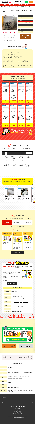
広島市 (23, 388)
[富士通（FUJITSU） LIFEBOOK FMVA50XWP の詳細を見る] (24, 191)
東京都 (18, 298)
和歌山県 (21, 306)
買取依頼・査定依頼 (25, 36)
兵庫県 (12, 306)
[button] (31, 194)
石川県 (21, 300)
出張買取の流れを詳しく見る (17, 252)
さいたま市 (25, 296)
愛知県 (24, 302)
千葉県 (12, 298)
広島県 (20, 388)
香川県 (15, 311)
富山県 (18, 300)
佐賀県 (18, 394)
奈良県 (18, 306)
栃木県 (15, 296)
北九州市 (11, 394)
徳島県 (12, 311)
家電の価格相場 (11, 6)
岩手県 (12, 373)
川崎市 (27, 298)
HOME (2, 4)
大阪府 (20, 384)
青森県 (9, 373)
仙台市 (17, 373)
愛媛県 (18, 311)
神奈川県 (21, 298)
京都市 (17, 384)
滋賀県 (12, 384)
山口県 (26, 388)
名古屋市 (26, 302)
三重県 (9, 384)
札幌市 (15, 291)
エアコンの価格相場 (17, 6)
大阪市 (23, 384)
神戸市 (15, 306)
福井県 (24, 300)
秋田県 (20, 373)
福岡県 (9, 394)
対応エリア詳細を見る (11, 283)
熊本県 (24, 394)
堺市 (25, 384)
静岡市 (18, 302)
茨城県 (12, 296)
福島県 (26, 373)
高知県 (21, 311)
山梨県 (27, 300)
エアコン (4, 83)
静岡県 (15, 302)
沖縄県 (12, 395)
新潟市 (15, 300)
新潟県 (12, 300)
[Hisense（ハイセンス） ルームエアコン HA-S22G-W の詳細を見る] (10, 191)
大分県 (29, 394)
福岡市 (15, 394)
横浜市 (25, 298)
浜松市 (21, 302)
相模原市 (30, 298)
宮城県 (14, 373)
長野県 (30, 300)
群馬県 (18, 296)
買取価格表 (6, 6)
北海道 (12, 291)
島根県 (12, 388)
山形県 (23, 373)
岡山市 (17, 388)
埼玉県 (21, 296)
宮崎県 (32, 394)
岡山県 (14, 388)
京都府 (14, 384)
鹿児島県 (9, 395)
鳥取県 (9, 388)
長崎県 (21, 394)
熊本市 (26, 394)
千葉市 (15, 298)
